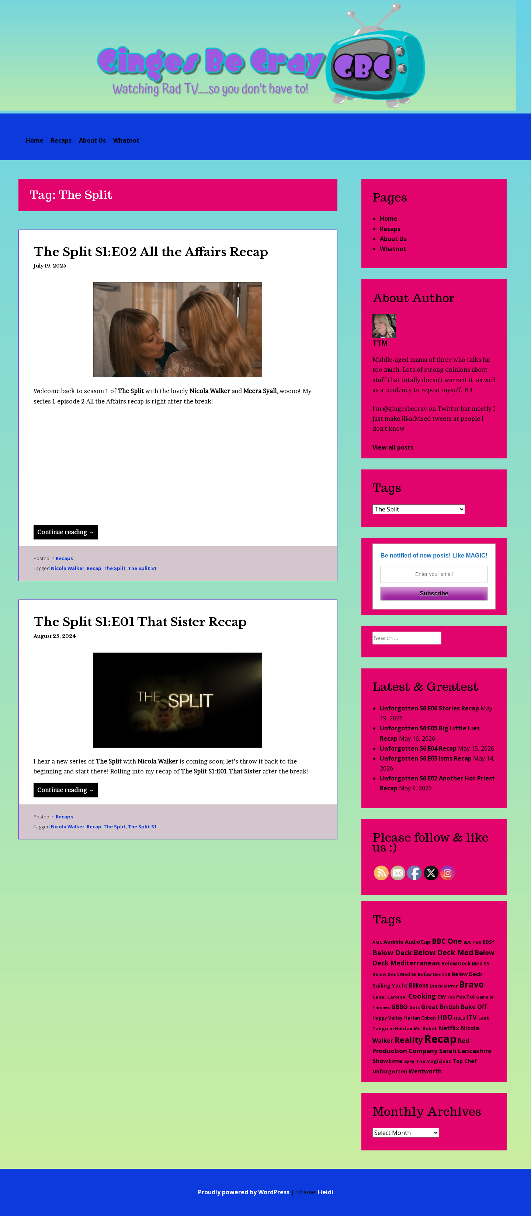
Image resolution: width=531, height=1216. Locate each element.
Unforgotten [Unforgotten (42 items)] (389, 1071)
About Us (92, 140)
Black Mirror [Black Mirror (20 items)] (444, 986)
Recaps (61, 140)
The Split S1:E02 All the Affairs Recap (151, 252)
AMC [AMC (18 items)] (377, 942)
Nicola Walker (67, 568)
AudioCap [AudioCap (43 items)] (417, 941)
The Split (115, 568)
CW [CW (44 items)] (441, 996)
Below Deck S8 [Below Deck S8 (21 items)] (434, 974)
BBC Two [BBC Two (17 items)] (472, 942)
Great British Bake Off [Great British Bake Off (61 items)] (453, 1007)
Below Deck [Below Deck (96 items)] (392, 952)
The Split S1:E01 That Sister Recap (140, 622)
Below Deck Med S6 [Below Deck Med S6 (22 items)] (394, 974)
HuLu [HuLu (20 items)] (459, 1018)
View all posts (392, 447)
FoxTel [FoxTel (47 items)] (465, 996)
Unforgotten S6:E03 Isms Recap (426, 758)
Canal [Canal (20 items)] (379, 997)
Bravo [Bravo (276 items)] (471, 984)
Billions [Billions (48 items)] (418, 985)
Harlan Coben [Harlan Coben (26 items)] (420, 1018)
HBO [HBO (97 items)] (444, 1017)
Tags (386, 487)
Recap (94, 568)
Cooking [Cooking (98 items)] (422, 995)
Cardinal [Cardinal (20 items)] (397, 997)
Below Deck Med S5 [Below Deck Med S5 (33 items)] (465, 963)
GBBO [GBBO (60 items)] (399, 1007)
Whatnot (126, 140)
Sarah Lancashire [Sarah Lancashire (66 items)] (465, 1050)
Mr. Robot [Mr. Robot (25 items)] (425, 1028)
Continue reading (67, 533)
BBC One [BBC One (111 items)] (447, 941)
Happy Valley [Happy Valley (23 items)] (387, 1018)
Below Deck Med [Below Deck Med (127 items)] (443, 952)
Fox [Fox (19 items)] (451, 997)
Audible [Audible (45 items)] (393, 941)
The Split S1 (142, 568)
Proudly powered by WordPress (243, 1192)
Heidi (325, 1192)
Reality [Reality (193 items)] (409, 1039)
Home (35, 140)
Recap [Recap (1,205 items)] (440, 1038)
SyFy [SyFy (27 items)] (409, 1061)
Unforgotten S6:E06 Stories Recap (429, 708)
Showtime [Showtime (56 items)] (387, 1061)
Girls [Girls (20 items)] (414, 1007)
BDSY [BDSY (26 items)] (488, 942)
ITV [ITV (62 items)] (472, 1017)
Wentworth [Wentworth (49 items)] (425, 1071)
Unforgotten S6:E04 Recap (418, 748)
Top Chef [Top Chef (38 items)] (464, 1061)
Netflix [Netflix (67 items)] (448, 1028)
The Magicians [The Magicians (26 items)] (433, 1061)
